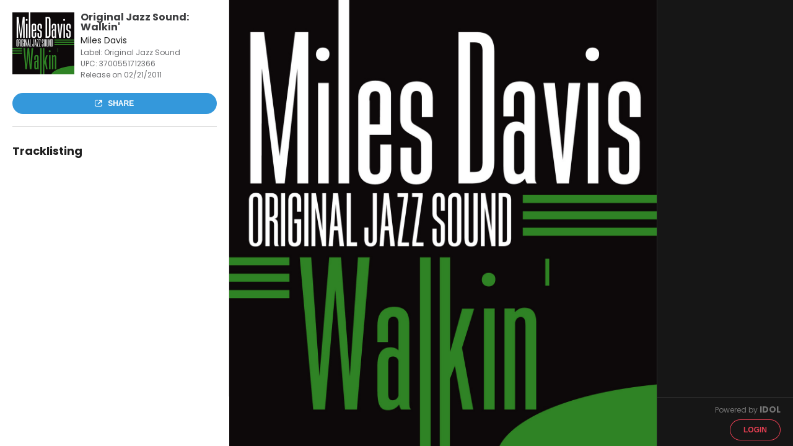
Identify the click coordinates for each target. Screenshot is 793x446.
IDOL (770, 409)
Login (755, 430)
